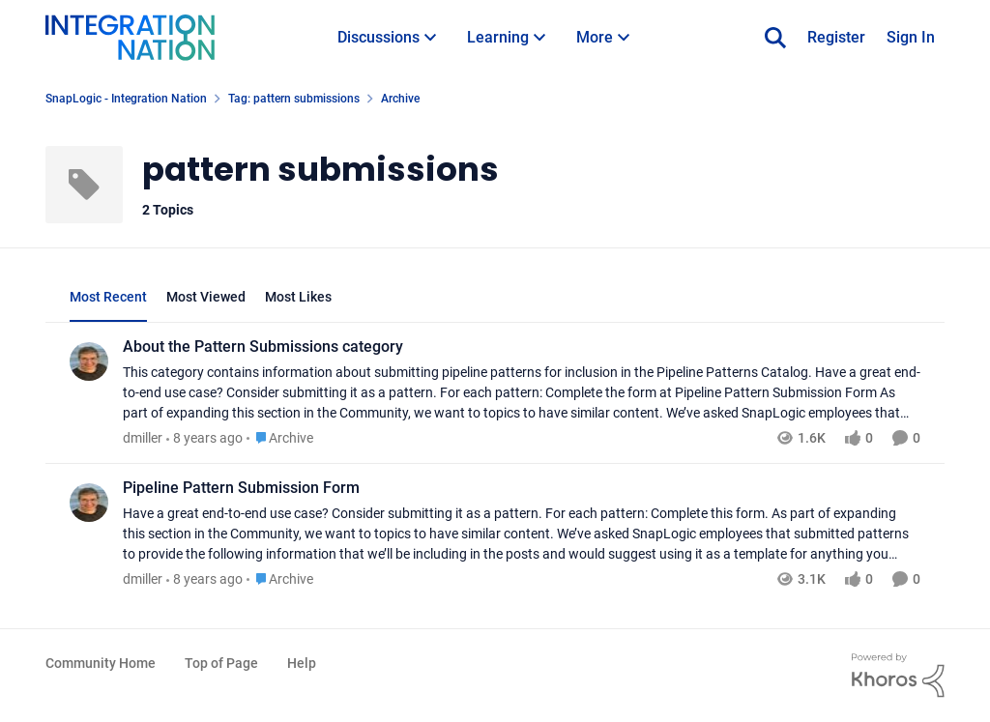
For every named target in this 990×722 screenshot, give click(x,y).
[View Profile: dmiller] (89, 361)
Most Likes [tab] (298, 296)
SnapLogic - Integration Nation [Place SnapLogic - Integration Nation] (126, 98)
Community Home (100, 663)
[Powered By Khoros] (898, 675)
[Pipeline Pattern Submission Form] (521, 534)
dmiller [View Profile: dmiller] (142, 438)
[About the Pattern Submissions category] (521, 392)
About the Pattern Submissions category (263, 346)
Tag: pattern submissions (294, 98)
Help (301, 663)
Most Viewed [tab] (206, 296)
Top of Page (221, 663)
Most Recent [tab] (108, 296)
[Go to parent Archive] (280, 438)
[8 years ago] (204, 438)
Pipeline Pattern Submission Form (241, 487)
